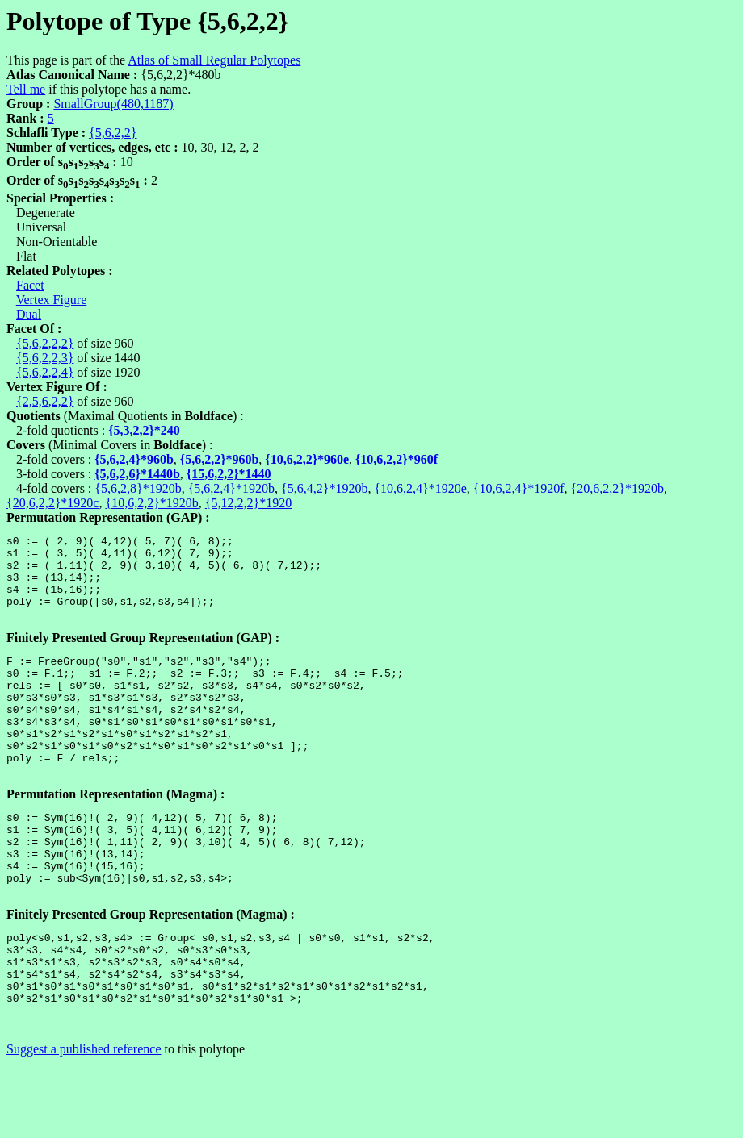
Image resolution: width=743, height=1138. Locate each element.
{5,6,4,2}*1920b (324, 488)
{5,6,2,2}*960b (219, 459)
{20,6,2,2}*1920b (617, 488)
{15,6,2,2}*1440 (229, 474)
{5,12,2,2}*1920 (248, 503)
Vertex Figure (51, 299)
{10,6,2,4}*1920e (420, 488)
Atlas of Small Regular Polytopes (214, 60)
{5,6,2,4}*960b (134, 459)
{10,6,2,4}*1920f (519, 488)
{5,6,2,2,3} (44, 358)
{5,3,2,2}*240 (144, 430)
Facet (30, 285)
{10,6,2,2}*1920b (151, 503)
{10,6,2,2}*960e (307, 459)
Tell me (25, 89)
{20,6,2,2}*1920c (52, 503)
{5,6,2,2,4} (44, 372)
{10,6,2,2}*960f (396, 459)
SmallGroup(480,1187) (113, 103)
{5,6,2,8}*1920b (137, 488)
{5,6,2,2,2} (44, 343)
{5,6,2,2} (112, 133)
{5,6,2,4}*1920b (231, 488)
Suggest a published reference (83, 1124)
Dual (28, 314)
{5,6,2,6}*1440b (137, 474)
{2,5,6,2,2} (44, 401)
